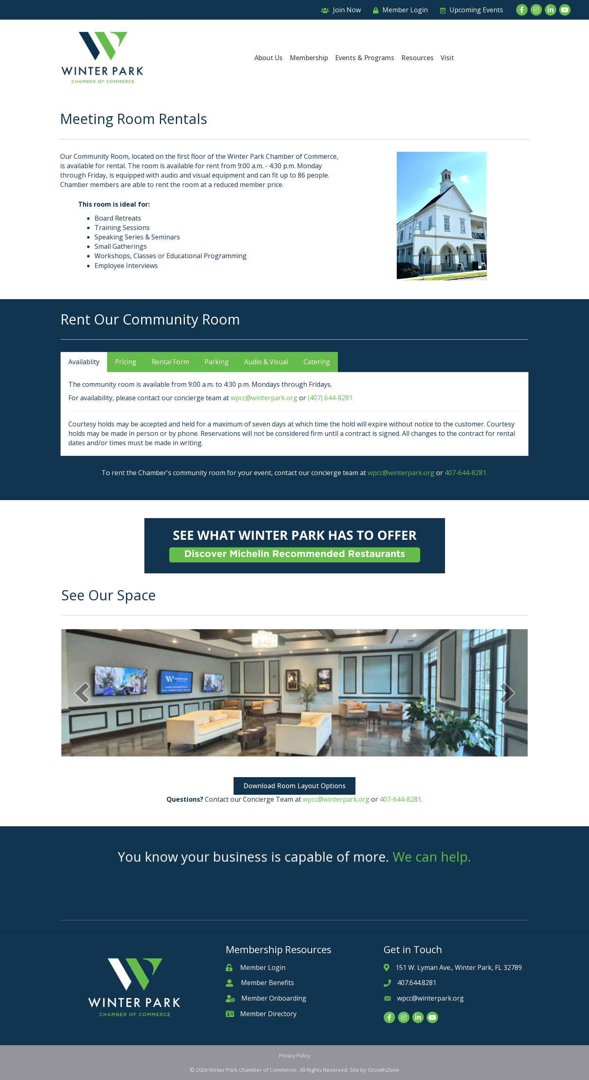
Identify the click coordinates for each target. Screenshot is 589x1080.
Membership (309, 57)
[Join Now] (339, 10)
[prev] (81, 651)
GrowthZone (383, 1069)
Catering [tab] (316, 361)
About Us (268, 57)
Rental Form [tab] (170, 361)
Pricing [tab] (125, 361)
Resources (417, 57)
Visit (447, 57)
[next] (507, 651)
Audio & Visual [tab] (266, 361)
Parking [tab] (217, 361)
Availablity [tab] (83, 361)
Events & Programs (364, 57)
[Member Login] (398, 10)
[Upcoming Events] (469, 10)
